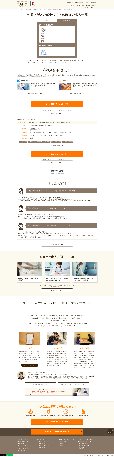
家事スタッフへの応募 (85, 441)
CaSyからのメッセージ (77, 2)
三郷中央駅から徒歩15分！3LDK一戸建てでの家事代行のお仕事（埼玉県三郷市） (44, 122)
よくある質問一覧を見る (56, 244)
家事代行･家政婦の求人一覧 (35, 9)
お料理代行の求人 (64, 445)
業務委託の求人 (66, 2)
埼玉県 (49, 9)
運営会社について (84, 443)
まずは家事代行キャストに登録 (57, 104)
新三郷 (52, 173)
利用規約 (81, 448)
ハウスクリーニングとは (45, 445)
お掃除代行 (44, 52)
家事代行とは (57, 2)
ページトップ (110, 432)
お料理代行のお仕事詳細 (77, 93)
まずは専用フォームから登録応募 (57, 431)
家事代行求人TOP (56, 113)
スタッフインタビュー (24, 448)
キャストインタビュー (90, 2)
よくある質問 (67, 5)
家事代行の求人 (64, 441)
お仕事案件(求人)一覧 (77, 5)
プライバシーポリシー (85, 445)
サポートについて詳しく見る (39, 384)
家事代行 (44, 9)
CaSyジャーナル (56, 290)
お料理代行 (44, 53)
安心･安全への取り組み (90, 5)
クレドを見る (30, 365)
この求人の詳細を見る (57, 145)
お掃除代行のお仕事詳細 (35, 93)
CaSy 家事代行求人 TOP (22, 9)
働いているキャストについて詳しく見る (72, 384)
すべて (42, 48)
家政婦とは (42, 447)
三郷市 (59, 9)
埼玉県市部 (54, 9)
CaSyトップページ (23, 439)
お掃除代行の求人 (64, 443)
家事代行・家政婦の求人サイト (22, 4)
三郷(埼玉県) (60, 173)
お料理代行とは (43, 443)
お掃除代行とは (43, 441)
